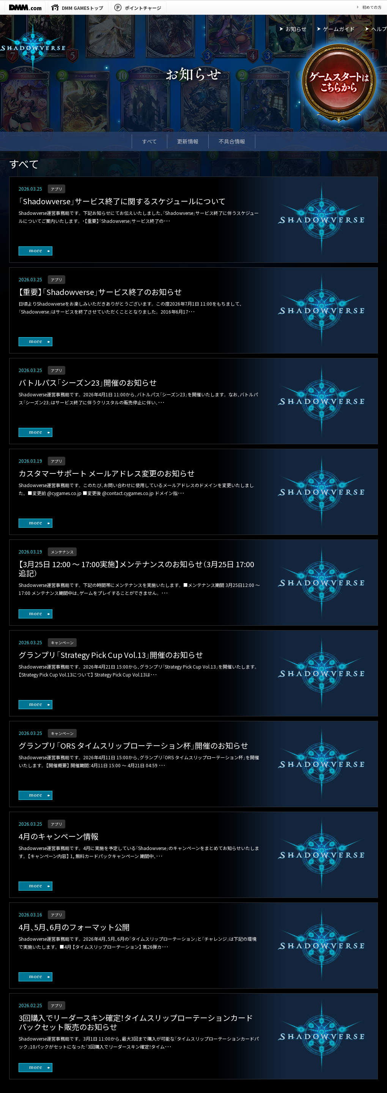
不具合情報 (232, 141)
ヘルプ (379, 29)
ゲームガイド (339, 29)
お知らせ (296, 29)
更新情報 (187, 141)
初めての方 (371, 7)
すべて (149, 141)
